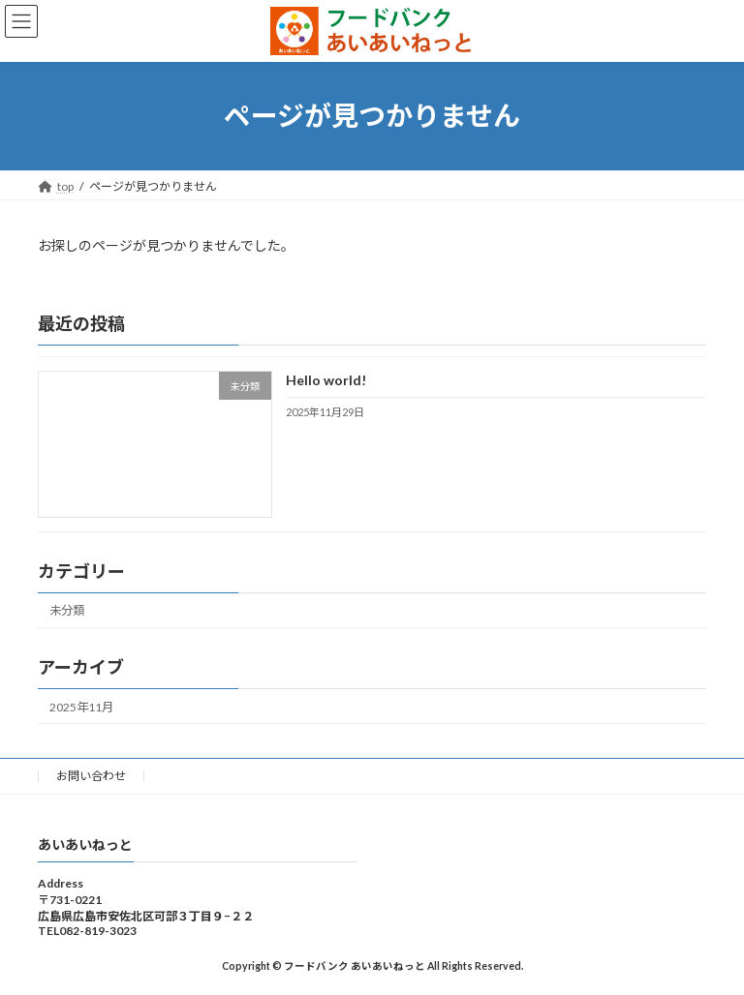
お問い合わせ (91, 776)
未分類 (66, 610)
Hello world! (326, 380)
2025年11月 (81, 706)
